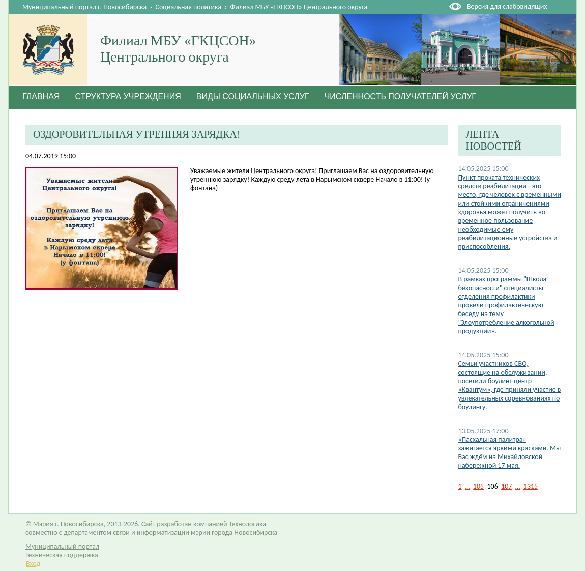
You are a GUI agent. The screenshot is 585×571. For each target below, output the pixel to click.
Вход (33, 563)
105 (478, 486)
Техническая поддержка (61, 555)
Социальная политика (189, 7)
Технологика (247, 524)
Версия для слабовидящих (507, 6)
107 (506, 486)
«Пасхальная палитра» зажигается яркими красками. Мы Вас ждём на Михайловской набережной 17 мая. (509, 452)
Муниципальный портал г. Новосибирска (84, 7)
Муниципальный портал (62, 546)
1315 (530, 486)
